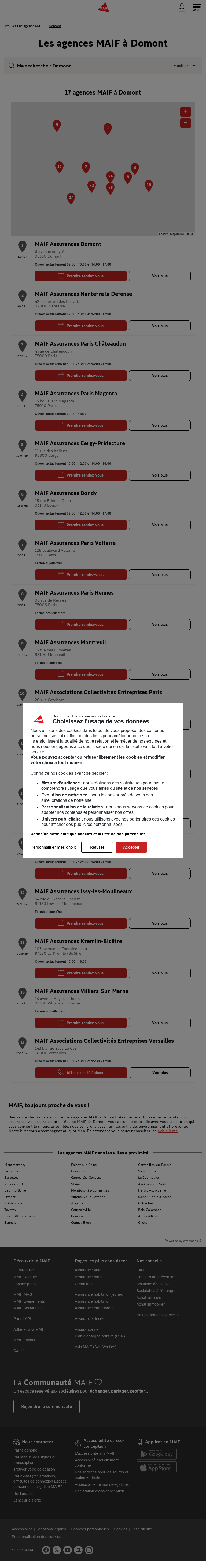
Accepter (131, 847)
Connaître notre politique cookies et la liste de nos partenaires (88, 834)
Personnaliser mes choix (53, 847)
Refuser (97, 847)
